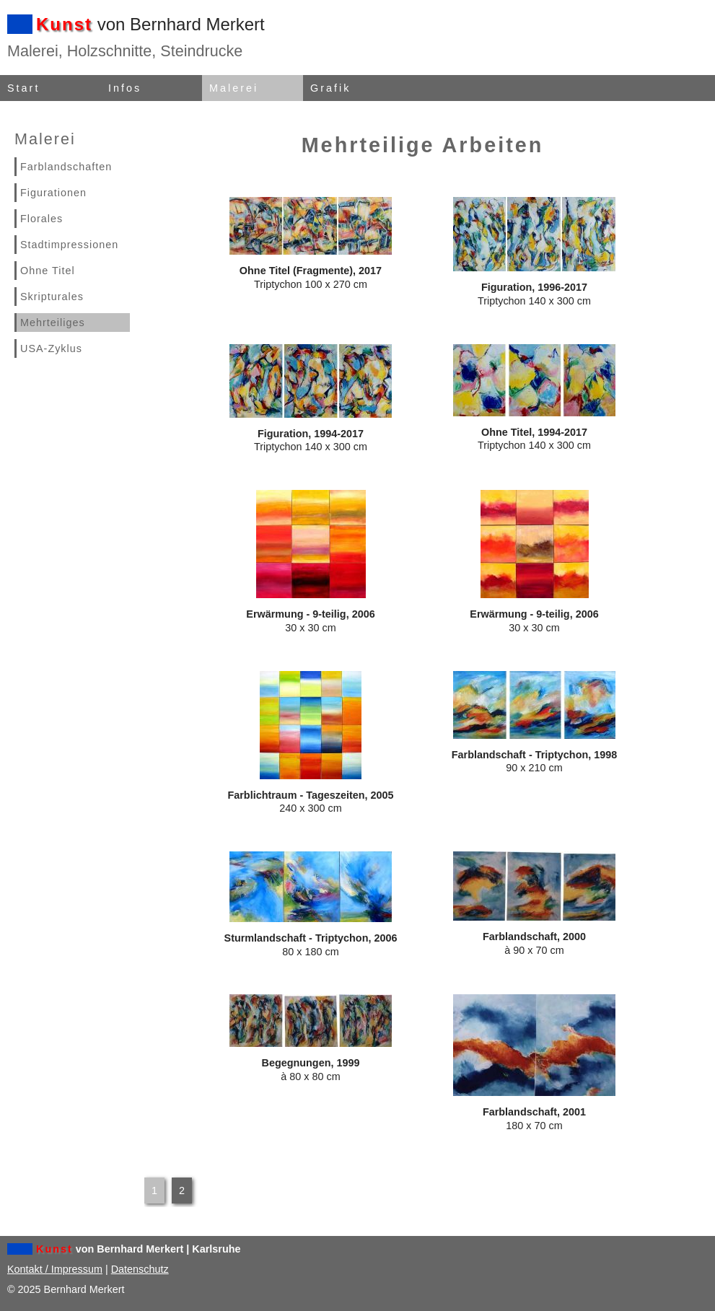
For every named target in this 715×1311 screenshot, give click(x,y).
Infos (124, 88)
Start (23, 88)
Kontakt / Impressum (54, 1269)
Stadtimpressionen (69, 244)
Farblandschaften (66, 166)
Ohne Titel (47, 270)
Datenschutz (140, 1269)
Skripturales (52, 296)
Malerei (233, 88)
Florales (41, 218)
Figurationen (53, 192)
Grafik (330, 88)
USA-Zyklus (51, 348)
